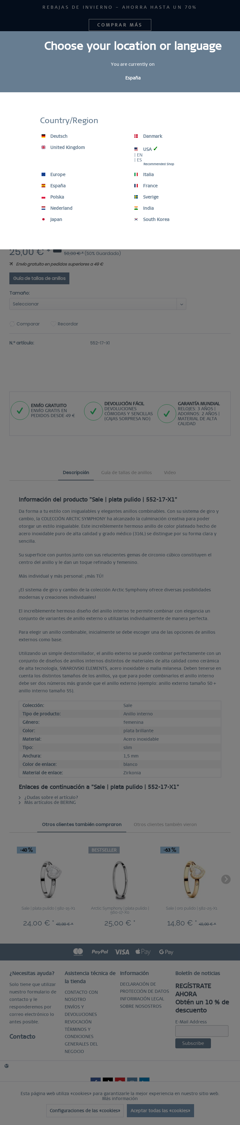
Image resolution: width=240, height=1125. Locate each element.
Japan (52, 219)
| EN (138, 154)
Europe (53, 174)
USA (146, 148)
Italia (144, 174)
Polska (53, 197)
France (146, 185)
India (144, 208)
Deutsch (55, 136)
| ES (138, 159)
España (54, 185)
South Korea (151, 219)
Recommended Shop (158, 164)
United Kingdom (63, 147)
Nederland (57, 208)
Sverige (146, 197)
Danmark (148, 136)
